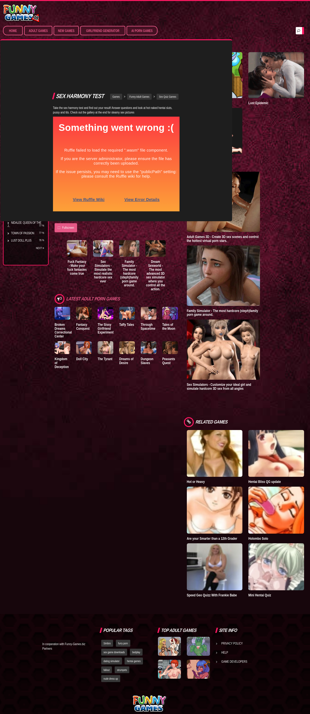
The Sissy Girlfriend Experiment (113, 284)
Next (40, 248)
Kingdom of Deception (63, 319)
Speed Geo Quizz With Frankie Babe (229, 556)
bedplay (136, 615)
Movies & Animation (24, 78)
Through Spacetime (162, 282)
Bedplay (16, 193)
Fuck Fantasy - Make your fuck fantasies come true (80, 228)
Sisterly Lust (20, 208)
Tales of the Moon (188, 282)
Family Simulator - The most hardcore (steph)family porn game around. (142, 232)
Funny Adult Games (150, 53)
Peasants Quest (186, 319)
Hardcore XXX (21, 92)
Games (126, 53)
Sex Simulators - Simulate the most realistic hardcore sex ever (111, 230)
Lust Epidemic (269, 94)
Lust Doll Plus (21, 240)
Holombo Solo (269, 502)
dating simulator (112, 624)
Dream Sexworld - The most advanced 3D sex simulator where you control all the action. (173, 232)
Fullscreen (66, 184)
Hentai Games (20, 85)
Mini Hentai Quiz (270, 554)
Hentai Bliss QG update (275, 455)
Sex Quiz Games (178, 53)
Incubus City (19, 171)
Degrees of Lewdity (25, 157)
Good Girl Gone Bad (25, 179)
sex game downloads (114, 615)
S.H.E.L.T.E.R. (19, 200)
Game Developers (234, 624)
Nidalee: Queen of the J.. (24, 224)
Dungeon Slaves (161, 319)
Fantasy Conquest (86, 282)
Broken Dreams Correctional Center (63, 286)
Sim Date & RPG (21, 70)
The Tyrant (18, 186)
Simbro (107, 606)
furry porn (123, 606)
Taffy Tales (137, 280)
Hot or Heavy (217, 455)
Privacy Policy (232, 606)
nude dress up (111, 641)
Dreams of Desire (23, 215)
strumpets (122, 632)
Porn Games (19, 63)
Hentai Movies (20, 114)
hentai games (134, 624)
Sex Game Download (25, 107)
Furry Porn (19, 99)
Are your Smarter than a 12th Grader (228, 504)
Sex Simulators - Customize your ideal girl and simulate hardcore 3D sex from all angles (240, 369)
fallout (107, 632)
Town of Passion (22, 233)
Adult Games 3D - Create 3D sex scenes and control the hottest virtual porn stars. (244, 221)
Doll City (86, 317)
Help (224, 615)
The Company (20, 164)
